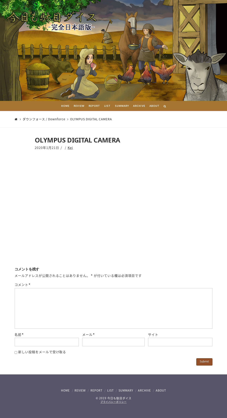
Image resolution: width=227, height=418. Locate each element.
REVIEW (80, 390)
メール (88, 334)
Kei (70, 147)
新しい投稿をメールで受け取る (42, 351)
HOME (65, 390)
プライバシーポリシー (113, 402)
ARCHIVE (144, 390)
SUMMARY (126, 390)
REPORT (96, 390)
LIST (110, 390)
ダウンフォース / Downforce (44, 119)
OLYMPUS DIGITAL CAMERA (91, 119)
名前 (19, 334)
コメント (22, 284)
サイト (153, 334)
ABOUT (161, 390)
